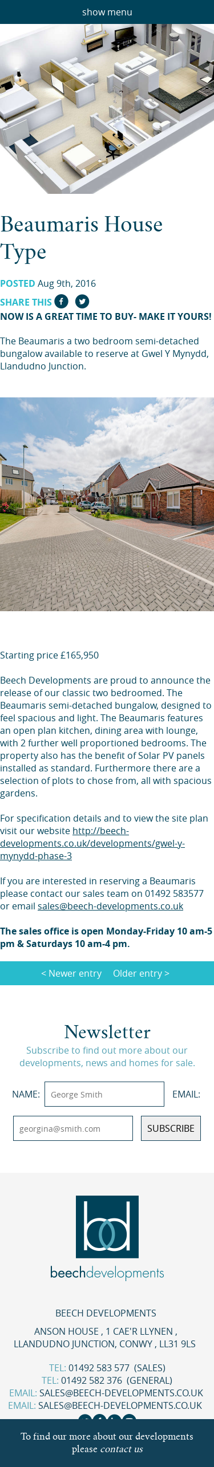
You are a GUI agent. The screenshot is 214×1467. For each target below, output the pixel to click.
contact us (121, 1449)
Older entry (137, 973)
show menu (107, 12)
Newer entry (75, 973)
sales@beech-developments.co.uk (121, 1393)
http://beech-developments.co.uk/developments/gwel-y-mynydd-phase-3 (92, 843)
